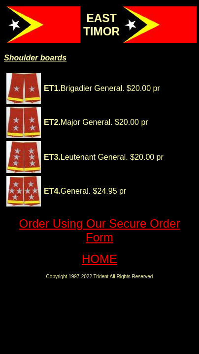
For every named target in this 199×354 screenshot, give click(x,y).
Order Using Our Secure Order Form (99, 230)
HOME (99, 259)
